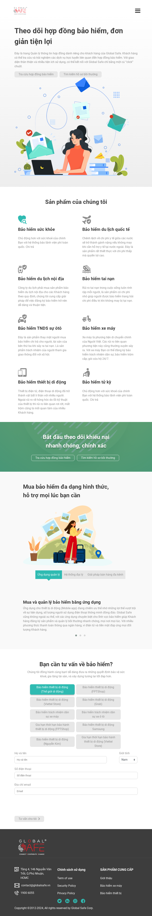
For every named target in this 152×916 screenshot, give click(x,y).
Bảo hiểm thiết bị (110, 893)
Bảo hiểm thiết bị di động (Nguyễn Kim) (52, 741)
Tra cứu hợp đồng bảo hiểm (36, 74)
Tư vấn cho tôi (29, 819)
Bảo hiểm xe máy (111, 885)
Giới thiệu (106, 878)
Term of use (64, 878)
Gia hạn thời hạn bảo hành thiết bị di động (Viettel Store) (98, 742)
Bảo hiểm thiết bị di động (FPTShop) (98, 689)
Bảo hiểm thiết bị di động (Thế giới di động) (52, 689)
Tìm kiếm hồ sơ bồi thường (81, 74)
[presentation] (41, 805)
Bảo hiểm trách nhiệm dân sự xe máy (52, 714)
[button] (76, 635)
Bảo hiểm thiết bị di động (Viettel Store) (52, 702)
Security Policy (66, 885)
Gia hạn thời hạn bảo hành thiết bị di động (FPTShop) (52, 727)
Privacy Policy (66, 893)
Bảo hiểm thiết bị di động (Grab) (98, 702)
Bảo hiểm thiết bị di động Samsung (98, 727)
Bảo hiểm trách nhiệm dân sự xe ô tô (98, 714)
